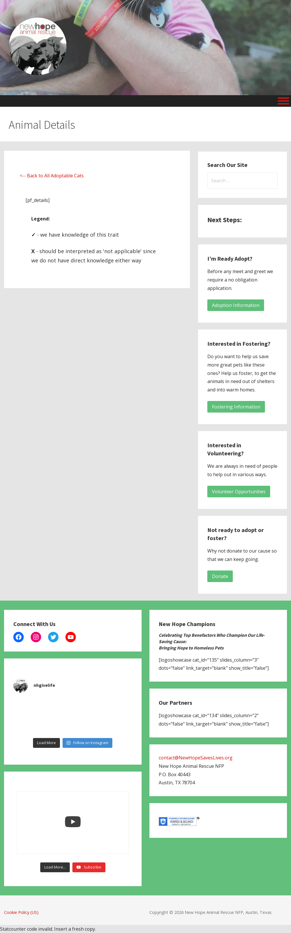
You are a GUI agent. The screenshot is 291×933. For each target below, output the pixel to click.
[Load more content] (55, 867)
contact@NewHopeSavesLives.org (196, 758)
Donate (220, 576)
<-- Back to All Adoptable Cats (52, 175)
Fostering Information (236, 407)
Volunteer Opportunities (239, 491)
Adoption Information (235, 305)
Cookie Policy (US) (21, 912)
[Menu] (283, 100)
